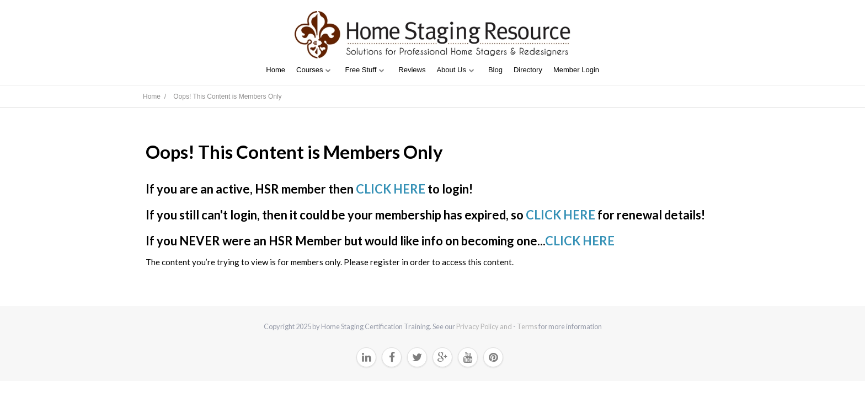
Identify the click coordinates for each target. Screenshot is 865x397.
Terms (527, 326)
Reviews (411, 70)
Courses (309, 70)
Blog (495, 70)
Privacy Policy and (484, 326)
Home (275, 70)
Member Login (576, 70)
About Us (451, 70)
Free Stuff (360, 70)
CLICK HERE (390, 188)
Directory (528, 70)
